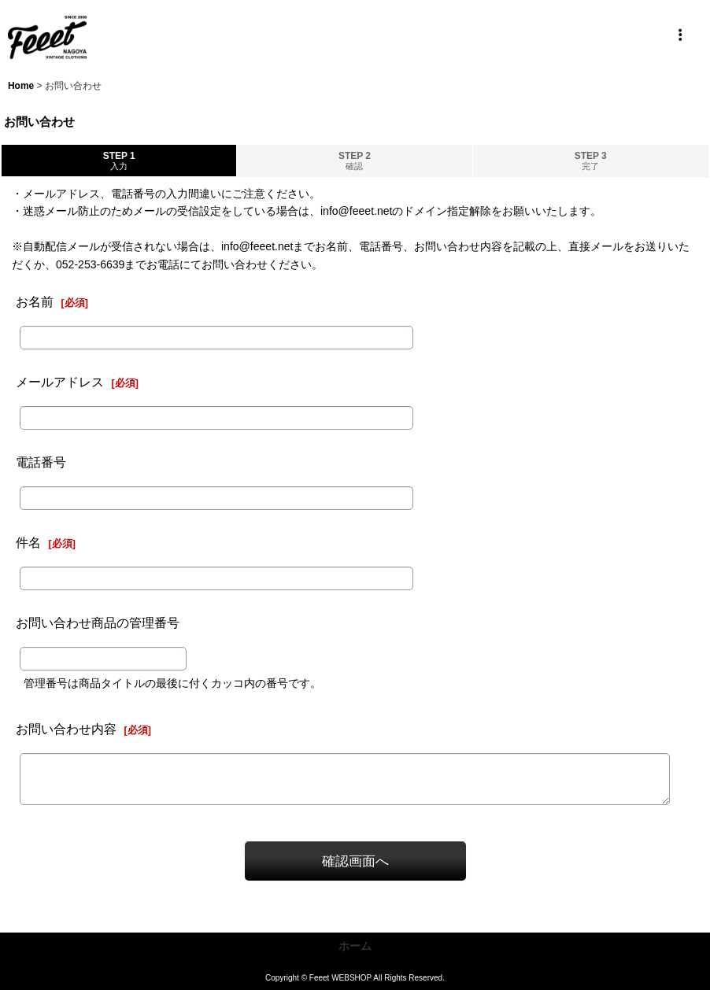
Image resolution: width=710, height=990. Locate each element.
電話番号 (41, 462)
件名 (28, 542)
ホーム (355, 946)
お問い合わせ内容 (66, 729)
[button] (680, 35)
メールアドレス (60, 382)
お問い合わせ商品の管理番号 (97, 622)
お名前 (35, 301)
